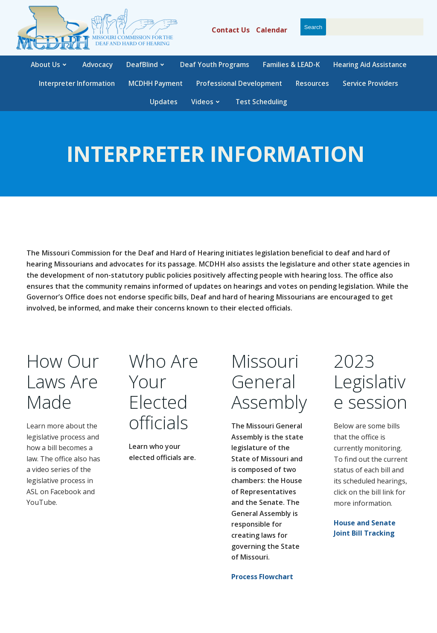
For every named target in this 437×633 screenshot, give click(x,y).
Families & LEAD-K (291, 64)
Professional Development (239, 83)
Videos (206, 101)
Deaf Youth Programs (214, 64)
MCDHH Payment (155, 83)
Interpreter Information (77, 83)
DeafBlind (146, 64)
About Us (50, 64)
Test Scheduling (261, 101)
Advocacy (97, 64)
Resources (312, 83)
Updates (164, 101)
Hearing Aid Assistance (370, 64)
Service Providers (370, 83)
